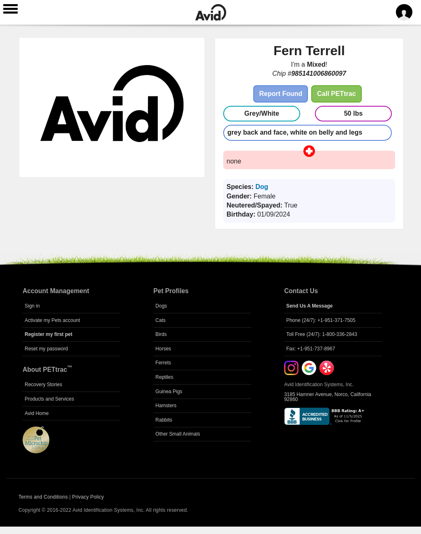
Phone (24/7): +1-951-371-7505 (320, 320)
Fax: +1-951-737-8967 (310, 349)
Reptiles (164, 377)
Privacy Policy (88, 497)
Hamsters (165, 405)
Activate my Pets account (52, 320)
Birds (161, 334)
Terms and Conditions (43, 497)
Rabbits (163, 420)
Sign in (32, 306)
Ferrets (163, 363)
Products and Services (49, 399)
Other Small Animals (177, 434)
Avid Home (37, 413)
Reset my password (46, 349)
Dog (261, 186)
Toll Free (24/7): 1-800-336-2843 (321, 334)
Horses (163, 349)
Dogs (161, 306)
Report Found (280, 93)
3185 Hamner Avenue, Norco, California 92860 (327, 397)
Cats (160, 320)
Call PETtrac (336, 93)
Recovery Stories (43, 384)
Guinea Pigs (168, 391)
